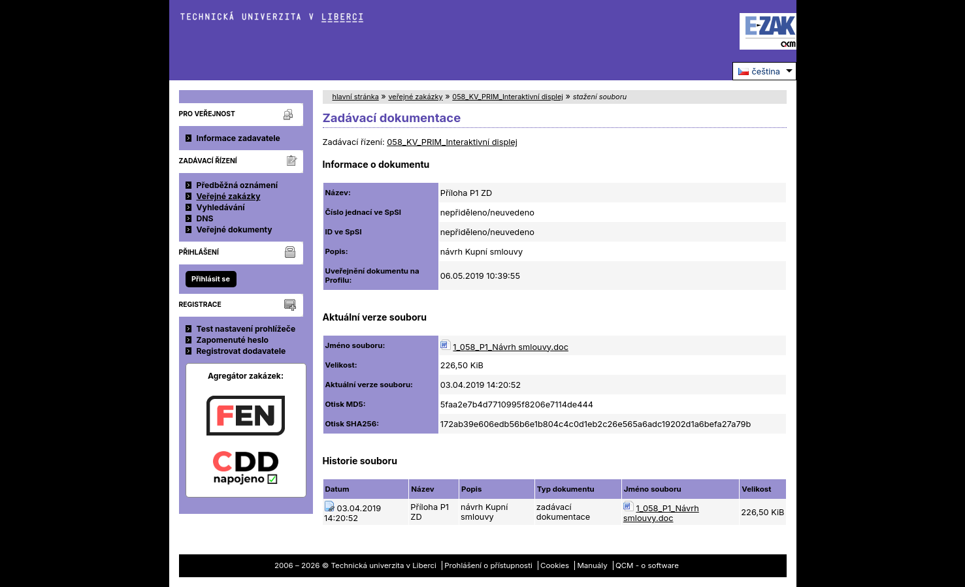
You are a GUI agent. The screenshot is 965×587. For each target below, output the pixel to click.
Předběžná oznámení (237, 185)
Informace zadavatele (238, 138)
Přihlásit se (210, 278)
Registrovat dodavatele (241, 351)
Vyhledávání (221, 207)
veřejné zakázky (415, 96)
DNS (205, 218)
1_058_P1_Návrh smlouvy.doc (510, 347)
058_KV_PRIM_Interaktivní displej (507, 96)
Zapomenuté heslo (233, 340)
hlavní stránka (356, 96)
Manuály (592, 565)
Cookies (554, 565)
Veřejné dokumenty (234, 229)
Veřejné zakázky (229, 196)
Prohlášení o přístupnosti (488, 565)
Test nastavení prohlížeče (246, 329)
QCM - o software (647, 565)
